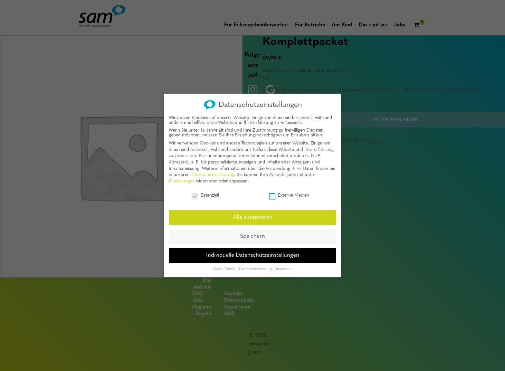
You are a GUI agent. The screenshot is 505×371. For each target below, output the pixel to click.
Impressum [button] (284, 268)
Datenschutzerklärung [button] (256, 268)
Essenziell (205, 194)
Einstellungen (182, 180)
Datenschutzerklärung (212, 174)
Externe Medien (289, 194)
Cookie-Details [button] (224, 268)
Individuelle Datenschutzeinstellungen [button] (252, 254)
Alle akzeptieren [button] (252, 216)
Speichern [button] (252, 235)
